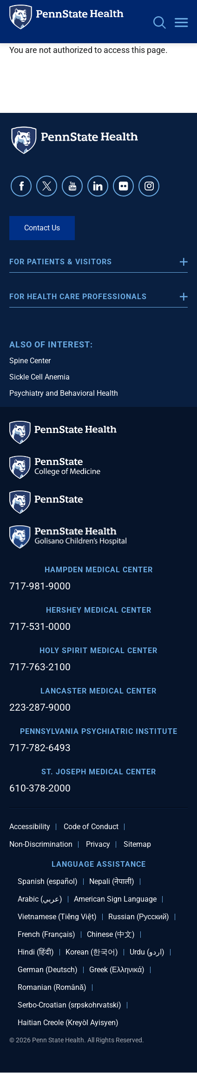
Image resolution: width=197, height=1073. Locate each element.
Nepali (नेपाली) (111, 881)
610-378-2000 (40, 788)
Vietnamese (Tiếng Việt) (57, 917)
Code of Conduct (91, 827)
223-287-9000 (40, 707)
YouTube (72, 186)
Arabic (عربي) (40, 899)
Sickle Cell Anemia (39, 377)
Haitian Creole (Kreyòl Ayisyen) (68, 1023)
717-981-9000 (40, 586)
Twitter (46, 186)
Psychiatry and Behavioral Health (63, 393)
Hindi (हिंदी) (36, 952)
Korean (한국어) (92, 952)
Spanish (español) (48, 881)
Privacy (98, 844)
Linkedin (97, 186)
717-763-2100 (40, 667)
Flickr (123, 186)
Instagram (148, 186)
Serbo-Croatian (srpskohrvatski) (69, 1005)
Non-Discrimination (40, 844)
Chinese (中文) (111, 934)
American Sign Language (115, 899)
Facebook (21, 186)
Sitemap (137, 844)
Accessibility (29, 827)
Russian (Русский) (138, 917)
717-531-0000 (40, 626)
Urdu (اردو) (147, 952)
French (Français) (46, 934)
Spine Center (30, 360)
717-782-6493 (40, 747)
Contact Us (42, 227)
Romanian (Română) (52, 987)
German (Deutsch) (48, 970)
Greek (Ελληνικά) (116, 970)
